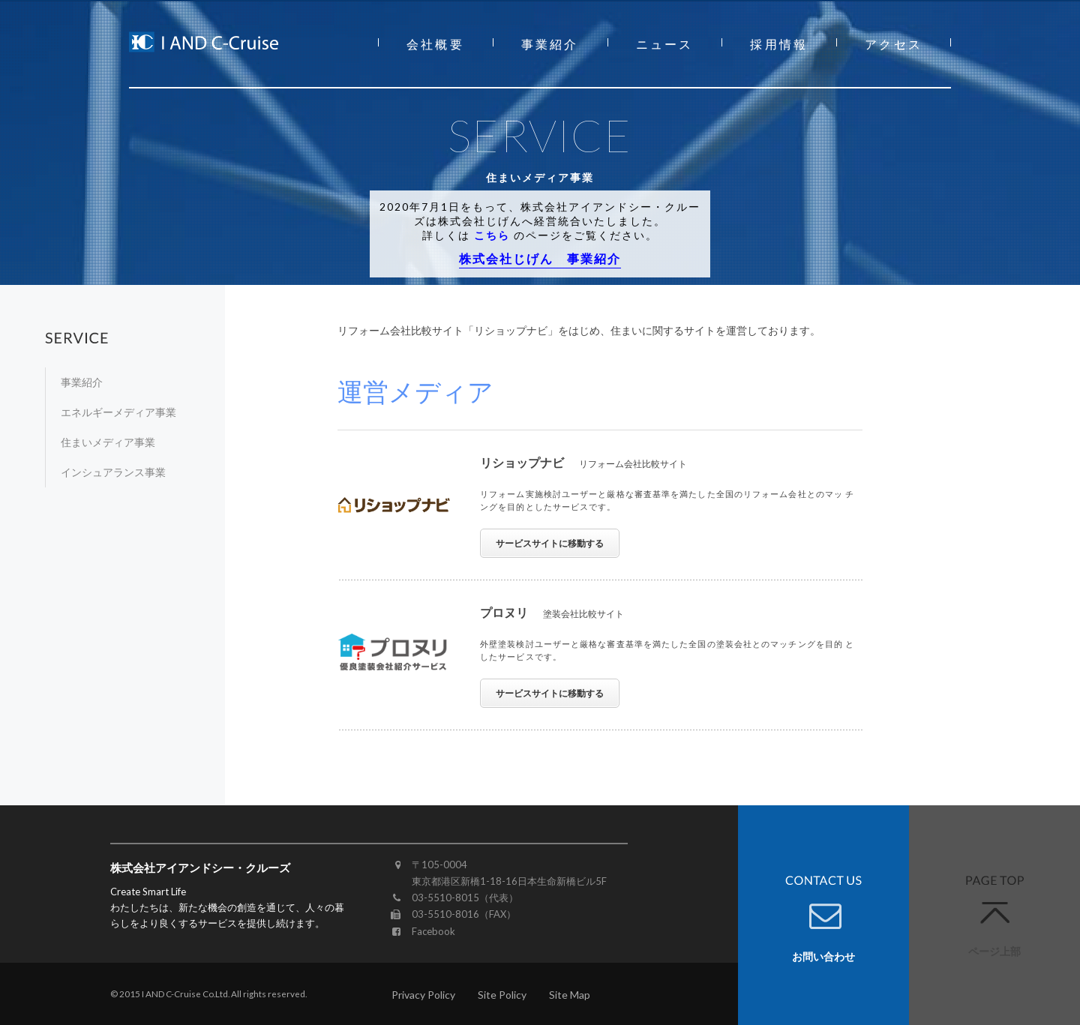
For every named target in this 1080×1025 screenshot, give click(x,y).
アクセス (893, 44)
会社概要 (435, 44)
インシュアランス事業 (113, 472)
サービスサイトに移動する (550, 543)
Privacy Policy (423, 994)
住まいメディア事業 (108, 442)
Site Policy (502, 994)
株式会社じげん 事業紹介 (540, 258)
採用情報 (779, 44)
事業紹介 (550, 44)
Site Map (569, 994)
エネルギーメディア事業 (118, 412)
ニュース (665, 44)
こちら (492, 235)
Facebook (433, 931)
